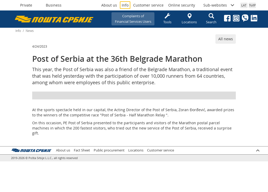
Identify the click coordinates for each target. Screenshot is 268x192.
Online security (181, 5)
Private (26, 5)
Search (211, 18)
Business (54, 5)
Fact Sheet (82, 150)
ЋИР (252, 5)
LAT (244, 5)
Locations (189, 18)
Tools (167, 18)
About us (109, 5)
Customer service (148, 5)
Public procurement (109, 150)
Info (125, 5)
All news (225, 38)
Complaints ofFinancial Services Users (133, 19)
